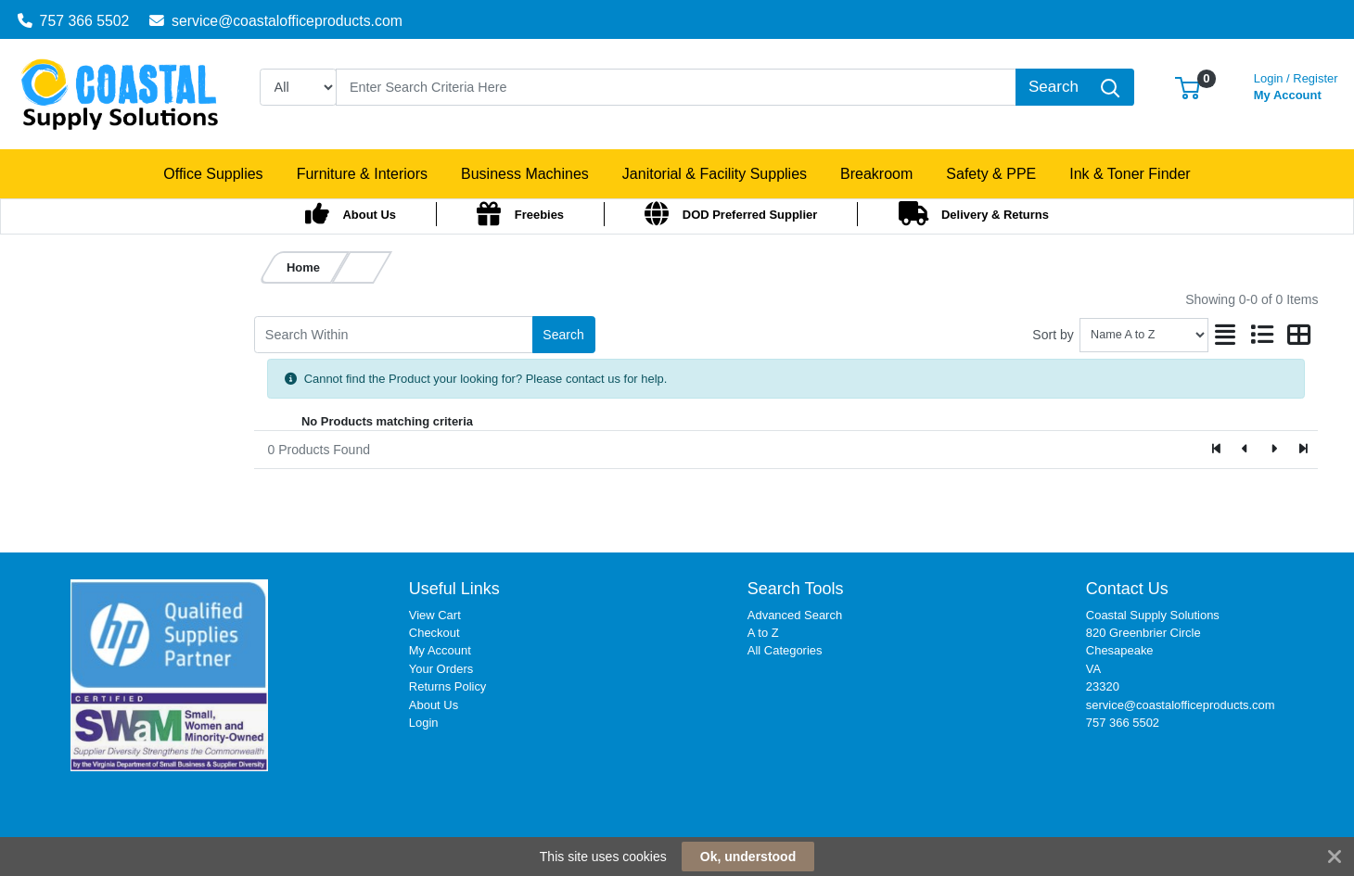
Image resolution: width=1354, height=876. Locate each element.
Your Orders (441, 669)
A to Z (763, 633)
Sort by (1052, 334)
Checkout (434, 633)
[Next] (1273, 449)
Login (424, 723)
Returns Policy (448, 686)
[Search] (676, 87)
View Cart (435, 615)
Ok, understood (748, 856)
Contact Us (1127, 588)
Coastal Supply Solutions (1153, 615)
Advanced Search (794, 615)
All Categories (785, 650)
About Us (433, 705)
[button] (1187, 87)
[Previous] (1246, 449)
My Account (1296, 85)
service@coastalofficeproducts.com (275, 21)
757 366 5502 (74, 21)
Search (563, 334)
